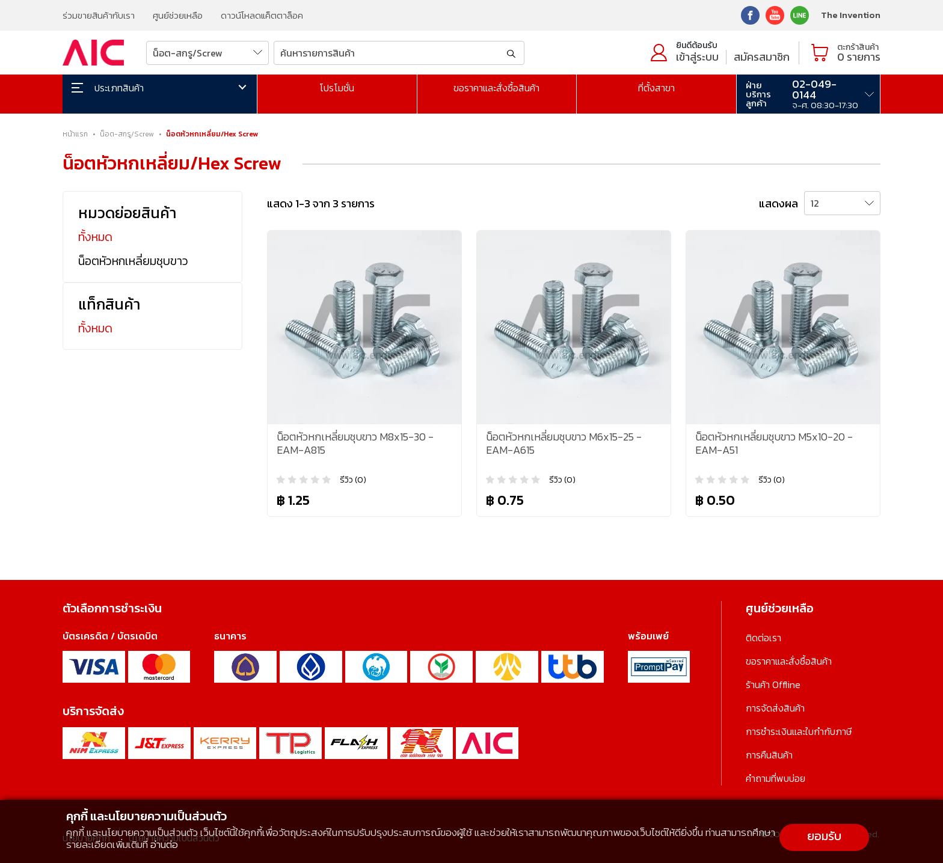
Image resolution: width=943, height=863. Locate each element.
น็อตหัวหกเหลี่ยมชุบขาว (133, 261)
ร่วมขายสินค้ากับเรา (99, 15)
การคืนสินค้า (769, 755)
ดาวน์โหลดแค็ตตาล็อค (262, 15)
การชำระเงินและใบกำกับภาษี (799, 731)
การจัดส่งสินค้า (775, 708)
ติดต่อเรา (763, 637)
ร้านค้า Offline (773, 684)
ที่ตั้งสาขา (656, 88)
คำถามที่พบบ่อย (775, 778)
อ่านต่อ (164, 844)
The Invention (850, 15)
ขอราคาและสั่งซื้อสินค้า (496, 88)
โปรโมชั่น (336, 88)
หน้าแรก (75, 134)
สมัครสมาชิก (762, 57)
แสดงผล (778, 203)
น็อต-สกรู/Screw (127, 134)
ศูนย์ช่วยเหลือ (178, 15)
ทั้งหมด (95, 237)
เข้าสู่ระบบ (697, 57)
